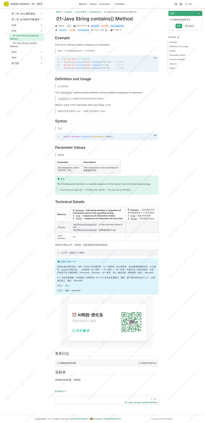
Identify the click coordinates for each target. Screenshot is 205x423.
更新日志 (173, 64)
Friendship (120, 4)
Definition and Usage (178, 46)
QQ (66, 285)
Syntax (172, 51)
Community (105, 4)
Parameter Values (177, 55)
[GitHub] (176, 4)
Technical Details (177, 59)
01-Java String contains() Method (24, 37)
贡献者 (172, 68)
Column (93, 4)
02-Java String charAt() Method (23, 45)
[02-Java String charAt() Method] (107, 400)
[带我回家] (23, 4)
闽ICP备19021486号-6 (80, 419)
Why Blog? (189, 26)
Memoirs (83, 4)
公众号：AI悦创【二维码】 (73, 252)
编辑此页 (60, 391)
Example (173, 42)
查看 (179, 26)
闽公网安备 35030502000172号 (105, 419)
